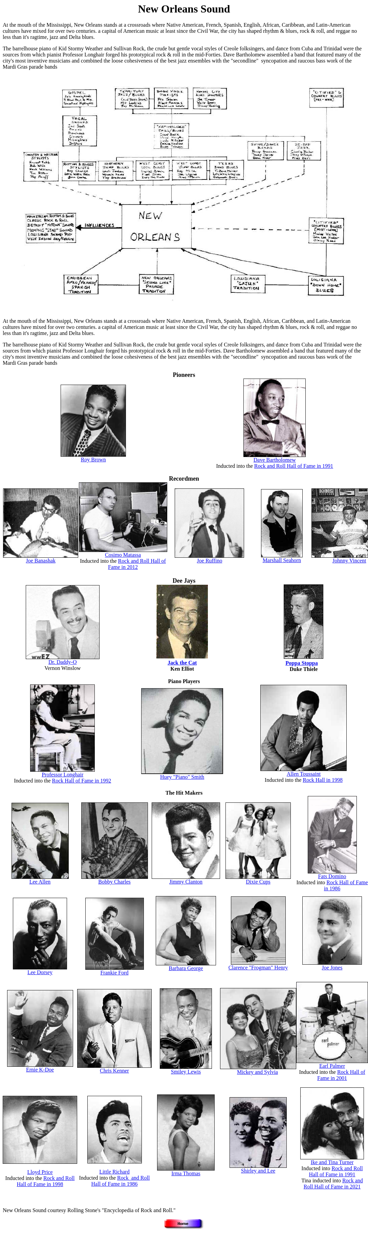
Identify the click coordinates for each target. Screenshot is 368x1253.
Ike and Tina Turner (332, 1162)
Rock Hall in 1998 (323, 780)
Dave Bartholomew (275, 460)
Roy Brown (93, 459)
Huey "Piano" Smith (182, 777)
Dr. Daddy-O (62, 662)
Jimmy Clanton (185, 882)
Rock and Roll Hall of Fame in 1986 (120, 1181)
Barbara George (186, 968)
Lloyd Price (39, 1172)
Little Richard (114, 1172)
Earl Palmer (332, 1066)
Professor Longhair (62, 774)
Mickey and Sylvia (257, 1072)
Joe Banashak (41, 560)
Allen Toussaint (304, 774)
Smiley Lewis (186, 1072)
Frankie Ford (114, 972)
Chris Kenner (114, 1071)
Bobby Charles (114, 882)
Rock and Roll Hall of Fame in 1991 (293, 466)
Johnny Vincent (349, 560)
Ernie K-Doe (40, 1070)
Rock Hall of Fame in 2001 (341, 1075)
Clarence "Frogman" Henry (258, 967)
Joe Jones (332, 967)
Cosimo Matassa (123, 555)
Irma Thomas (185, 1173)
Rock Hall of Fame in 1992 (81, 781)
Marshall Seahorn (282, 560)
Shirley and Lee (258, 1171)
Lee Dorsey (39, 972)
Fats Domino (332, 876)
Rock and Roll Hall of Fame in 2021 (333, 1183)
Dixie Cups (258, 882)
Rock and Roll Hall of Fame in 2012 (137, 564)
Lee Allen (40, 882)
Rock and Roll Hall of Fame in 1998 (46, 1181)
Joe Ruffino (209, 560)
